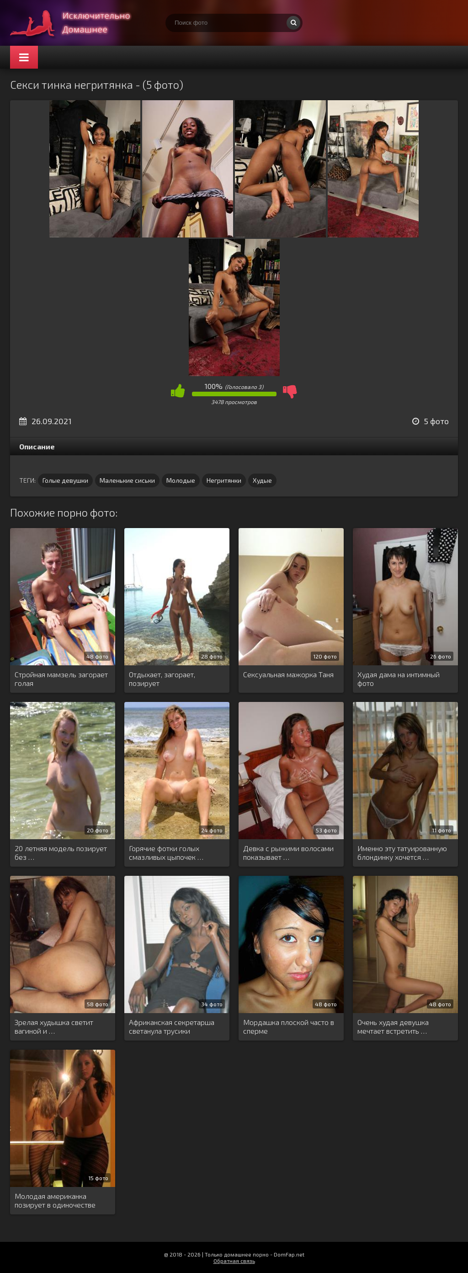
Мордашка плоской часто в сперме (288, 1026)
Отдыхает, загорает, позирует (162, 678)
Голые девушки (65, 480)
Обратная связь (234, 1260)
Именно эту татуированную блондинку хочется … (402, 852)
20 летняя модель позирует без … (61, 852)
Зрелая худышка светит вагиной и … (54, 1026)
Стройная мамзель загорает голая (61, 678)
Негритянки (224, 480)
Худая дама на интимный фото (398, 678)
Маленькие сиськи (127, 480)
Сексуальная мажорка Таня (288, 674)
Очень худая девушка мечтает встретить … (393, 1026)
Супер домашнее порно (78, 23)
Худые (262, 480)
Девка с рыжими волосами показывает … (288, 852)
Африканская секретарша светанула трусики (171, 1026)
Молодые (180, 480)
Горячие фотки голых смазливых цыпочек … (166, 852)
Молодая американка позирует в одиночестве (55, 1200)
